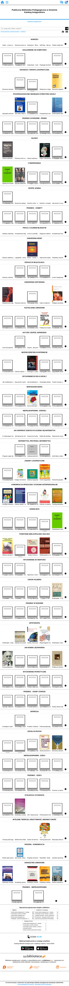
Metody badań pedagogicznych (18, 917)
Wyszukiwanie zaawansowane (10, 31)
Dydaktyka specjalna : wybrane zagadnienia (44, 915)
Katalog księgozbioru (34, 21)
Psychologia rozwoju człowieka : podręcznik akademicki (47, 913)
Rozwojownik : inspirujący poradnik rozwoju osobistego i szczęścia (49, 917)
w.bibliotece (47, 960)
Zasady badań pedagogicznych (18, 915)
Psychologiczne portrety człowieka (18, 913)
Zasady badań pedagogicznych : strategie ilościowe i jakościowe (25, 912)
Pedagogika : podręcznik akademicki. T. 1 (20, 918)
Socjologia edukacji (27, 928)
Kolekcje (23, 31)
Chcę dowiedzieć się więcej (26, 984)
